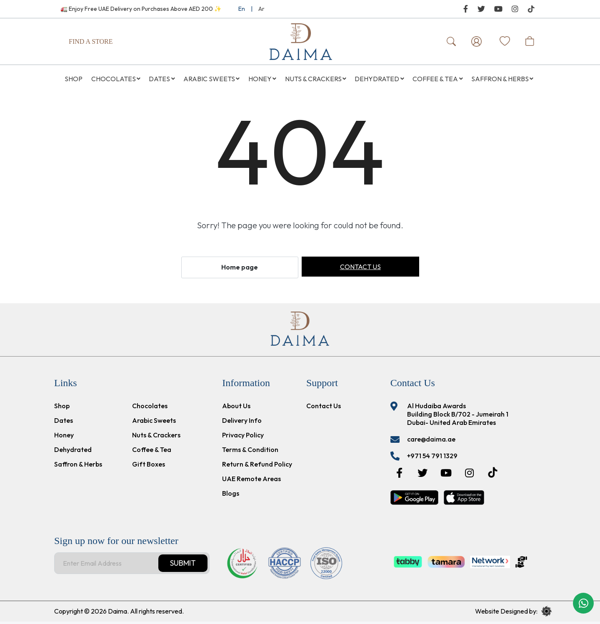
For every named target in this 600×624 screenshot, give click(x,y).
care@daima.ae (431, 441)
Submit (183, 565)
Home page (239, 270)
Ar (261, 8)
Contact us (360, 269)
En (241, 8)
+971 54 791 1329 (432, 458)
